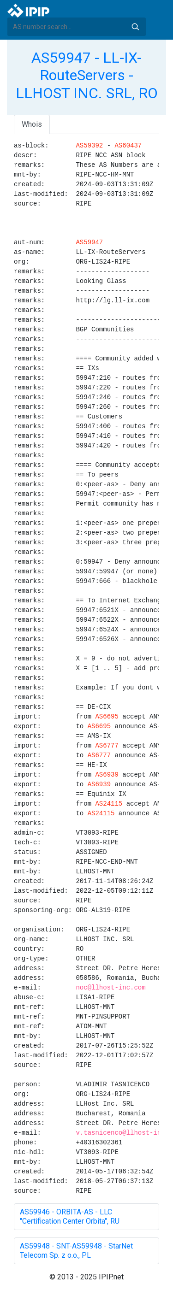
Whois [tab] (32, 124)
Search (135, 27)
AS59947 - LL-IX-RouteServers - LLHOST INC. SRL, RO (87, 75)
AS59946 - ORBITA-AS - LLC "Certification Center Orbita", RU (69, 1216)
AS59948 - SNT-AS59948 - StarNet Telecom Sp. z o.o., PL (76, 1251)
